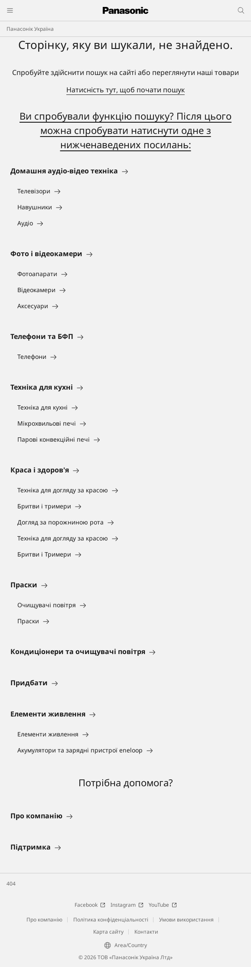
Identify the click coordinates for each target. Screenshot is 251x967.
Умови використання (186, 919)
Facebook (90, 904)
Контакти (146, 931)
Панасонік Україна (30, 29)
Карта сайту (108, 931)
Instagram (127, 904)
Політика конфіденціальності (110, 919)
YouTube (163, 904)
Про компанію (44, 919)
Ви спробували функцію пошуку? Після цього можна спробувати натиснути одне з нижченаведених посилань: (125, 130)
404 (11, 883)
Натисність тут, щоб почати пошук (125, 89)
